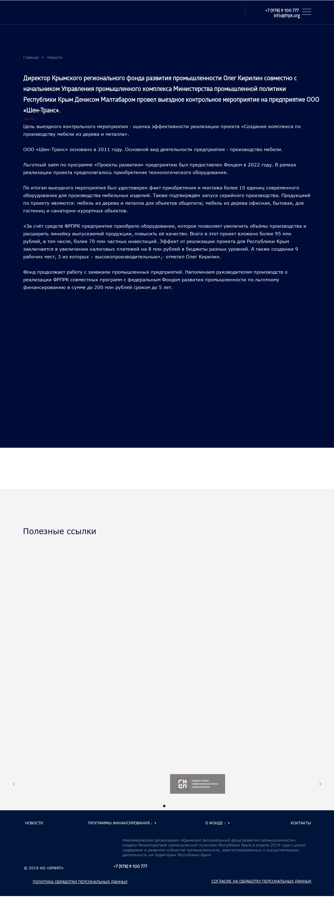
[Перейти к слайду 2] (170, 806)
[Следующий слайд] (320, 785)
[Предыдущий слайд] (13, 785)
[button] (308, 11)
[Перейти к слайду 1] (164, 806)
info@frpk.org (287, 16)
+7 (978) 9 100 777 (282, 11)
